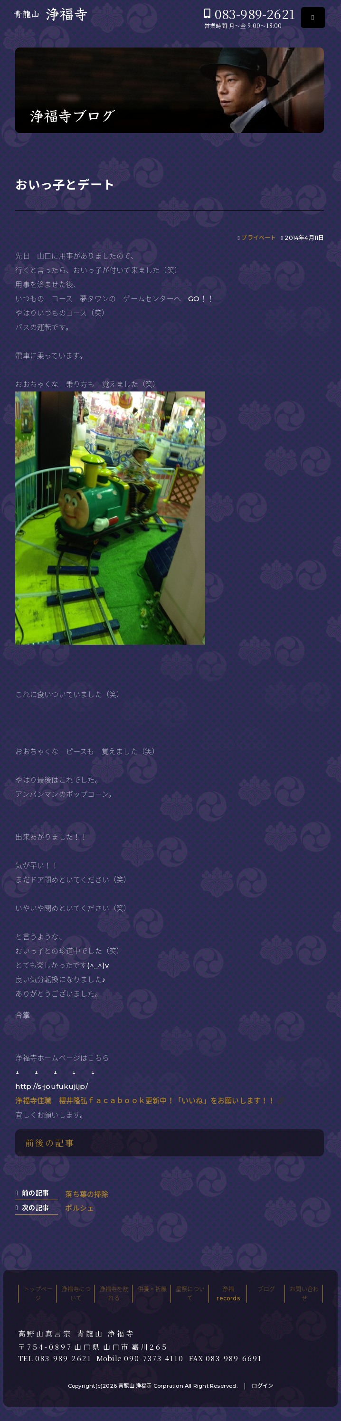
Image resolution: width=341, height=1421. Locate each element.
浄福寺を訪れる (114, 1294)
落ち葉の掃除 (86, 1194)
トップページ (38, 1294)
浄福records (228, 1294)
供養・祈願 (152, 1289)
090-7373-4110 (154, 1358)
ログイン (262, 1386)
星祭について (190, 1294)
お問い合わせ (304, 1294)
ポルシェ (79, 1207)
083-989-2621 (255, 13)
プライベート (258, 237)
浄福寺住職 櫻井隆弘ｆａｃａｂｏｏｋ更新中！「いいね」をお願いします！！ (145, 1100)
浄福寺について (76, 1294)
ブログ (266, 1289)
